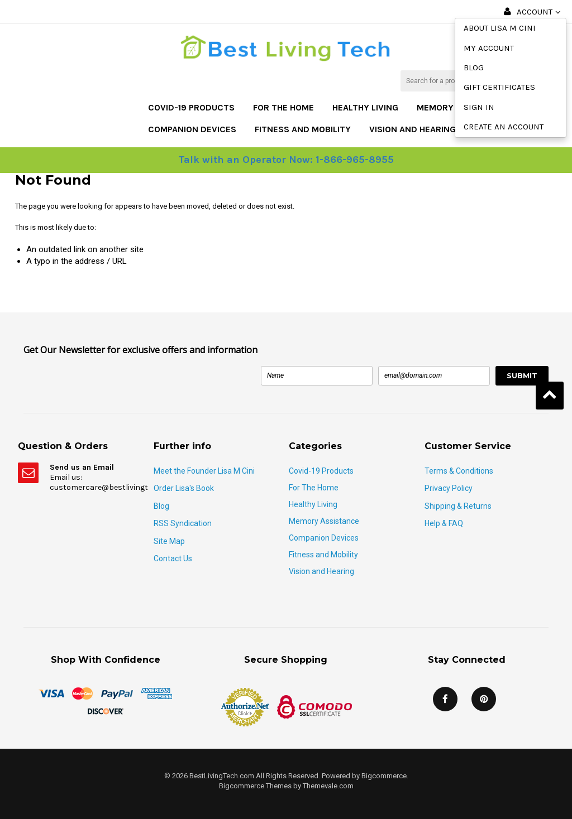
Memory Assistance (324, 521)
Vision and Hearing (412, 129)
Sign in (479, 107)
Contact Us (173, 558)
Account (534, 12)
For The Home (283, 107)
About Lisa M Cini (500, 28)
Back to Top (550, 396)
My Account (489, 48)
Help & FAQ (444, 523)
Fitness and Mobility (303, 129)
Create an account (504, 127)
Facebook (445, 699)
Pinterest (483, 699)
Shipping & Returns (458, 506)
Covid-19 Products (191, 107)
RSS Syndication (183, 523)
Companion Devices (192, 129)
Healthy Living (365, 107)
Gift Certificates (499, 87)
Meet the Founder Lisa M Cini (204, 470)
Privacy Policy (449, 488)
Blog (474, 67)
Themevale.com (328, 786)
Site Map (169, 541)
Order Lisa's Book (184, 488)
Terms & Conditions (459, 470)
